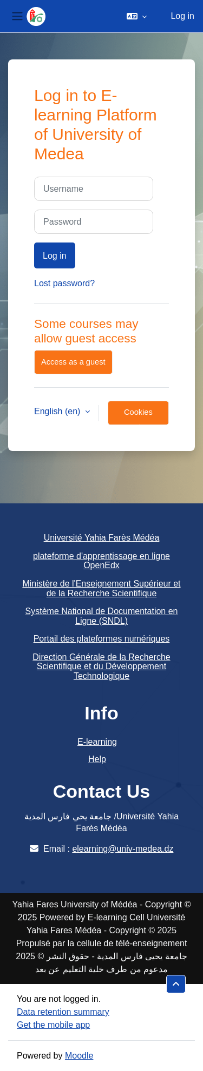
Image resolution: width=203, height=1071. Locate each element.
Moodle (79, 1055)
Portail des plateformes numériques (102, 638)
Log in (182, 16)
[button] (136, 16)
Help (97, 759)
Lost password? (64, 283)
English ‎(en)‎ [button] (58, 411)
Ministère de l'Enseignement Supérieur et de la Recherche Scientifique (101, 588)
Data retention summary (63, 1011)
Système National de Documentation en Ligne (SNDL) (101, 616)
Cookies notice (138, 416)
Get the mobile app (53, 1024)
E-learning (97, 741)
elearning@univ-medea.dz (122, 848)
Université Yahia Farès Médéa (102, 537)
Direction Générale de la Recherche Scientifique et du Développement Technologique (101, 666)
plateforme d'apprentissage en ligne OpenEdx (101, 560)
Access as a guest (73, 362)
